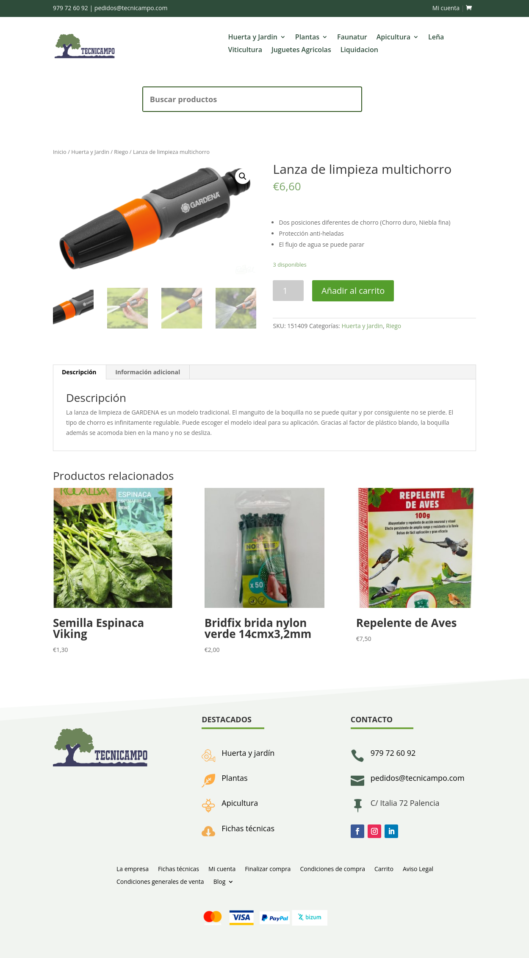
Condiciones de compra (332, 868)
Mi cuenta (446, 8)
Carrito (383, 868)
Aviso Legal (418, 868)
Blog (219, 881)
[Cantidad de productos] (288, 290)
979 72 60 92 (70, 8)
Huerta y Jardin (252, 38)
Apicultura (393, 38)
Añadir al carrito (353, 290)
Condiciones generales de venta (160, 881)
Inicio (59, 152)
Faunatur (352, 38)
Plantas (307, 38)
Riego (121, 152)
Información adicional (147, 372)
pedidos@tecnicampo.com (131, 8)
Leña (436, 38)
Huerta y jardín (248, 753)
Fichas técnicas (248, 828)
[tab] (79, 372)
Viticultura (245, 50)
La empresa (132, 868)
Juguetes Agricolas (301, 50)
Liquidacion (359, 50)
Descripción (79, 372)
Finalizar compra (268, 868)
